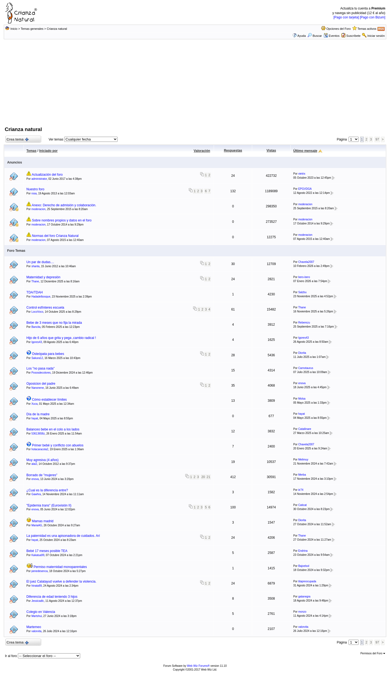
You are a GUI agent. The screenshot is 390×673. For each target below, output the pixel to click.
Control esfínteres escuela (45, 307)
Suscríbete (353, 35)
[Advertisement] (195, 85)
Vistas (271, 150)
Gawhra (36, 494)
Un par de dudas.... (40, 262)
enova (302, 383)
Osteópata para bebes (48, 354)
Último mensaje (305, 151)
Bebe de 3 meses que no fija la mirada (54, 323)
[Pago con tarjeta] (346, 17)
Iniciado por (48, 151)
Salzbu (302, 292)
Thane (35, 281)
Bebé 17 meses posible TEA (47, 551)
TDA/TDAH (35, 292)
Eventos (332, 35)
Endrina (302, 550)
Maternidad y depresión (43, 277)
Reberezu (304, 322)
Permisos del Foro (372, 653)
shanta (35, 266)
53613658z (38, 433)
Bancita (35, 326)
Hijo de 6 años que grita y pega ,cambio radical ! (61, 338)
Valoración (202, 151)
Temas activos (367, 28)
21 (208, 477)
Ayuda (301, 35)
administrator (39, 178)
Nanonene (37, 387)
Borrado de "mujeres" (42, 475)
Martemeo (34, 627)
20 (203, 477)
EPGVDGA (304, 188)
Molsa (302, 398)
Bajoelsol (303, 565)
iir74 (300, 489)
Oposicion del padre (41, 383)
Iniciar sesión (376, 35)
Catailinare (304, 428)
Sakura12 (37, 358)
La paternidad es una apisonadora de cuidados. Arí (63, 536)
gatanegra (304, 596)
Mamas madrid (42, 521)
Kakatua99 (37, 555)
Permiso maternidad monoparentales (60, 567)
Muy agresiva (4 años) (43, 460)
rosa (34, 193)
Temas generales (32, 28)
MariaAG (36, 525)
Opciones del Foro (338, 28)
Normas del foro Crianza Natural (55, 236)
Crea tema (17, 139)
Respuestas (233, 150)
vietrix (301, 173)
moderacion (38, 209)
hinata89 (36, 585)
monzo (302, 611)
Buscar (314, 35)
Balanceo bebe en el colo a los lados (53, 429)
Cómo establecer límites (49, 399)
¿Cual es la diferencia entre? (47, 490)
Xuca (34, 403)
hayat (34, 418)
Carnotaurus (305, 368)
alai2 (34, 463)
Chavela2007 (306, 261)
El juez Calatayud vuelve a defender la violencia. (61, 581)
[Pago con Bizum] (372, 17)
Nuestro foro (35, 189)
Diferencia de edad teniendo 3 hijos (52, 597)
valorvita (36, 631)
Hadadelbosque (40, 296)
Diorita (302, 352)
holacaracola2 (39, 449)
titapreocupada (307, 581)
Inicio (13, 28)
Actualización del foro (47, 175)
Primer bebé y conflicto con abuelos (57, 445)
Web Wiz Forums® (198, 665)
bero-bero (304, 277)
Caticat (302, 505)
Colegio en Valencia (41, 612)
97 (377, 139)
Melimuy (303, 459)
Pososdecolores (41, 372)
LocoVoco (37, 311)
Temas (32, 151)
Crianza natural (57, 28)
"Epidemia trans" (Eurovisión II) (49, 505)
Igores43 (36, 342)
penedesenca (39, 571)
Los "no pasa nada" (41, 368)
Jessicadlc (37, 600)
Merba (302, 474)
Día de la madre (38, 414)
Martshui (36, 616)
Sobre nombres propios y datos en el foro (62, 220)
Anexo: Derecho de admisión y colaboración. (64, 205)
